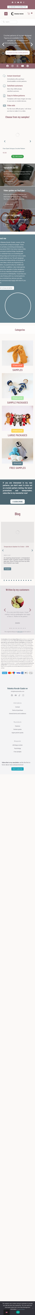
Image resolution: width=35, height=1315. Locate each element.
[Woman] (33, 1308)
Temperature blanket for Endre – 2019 (16, 547)
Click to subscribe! (17, 769)
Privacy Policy (21, 1309)
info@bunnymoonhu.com (17, 691)
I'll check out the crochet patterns (17, 52)
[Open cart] (29, 13)
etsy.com (19, 631)
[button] (6, 13)
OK (18, 1312)
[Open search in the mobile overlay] (17, 22)
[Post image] (17, 532)
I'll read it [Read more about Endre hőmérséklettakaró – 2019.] (7, 569)
